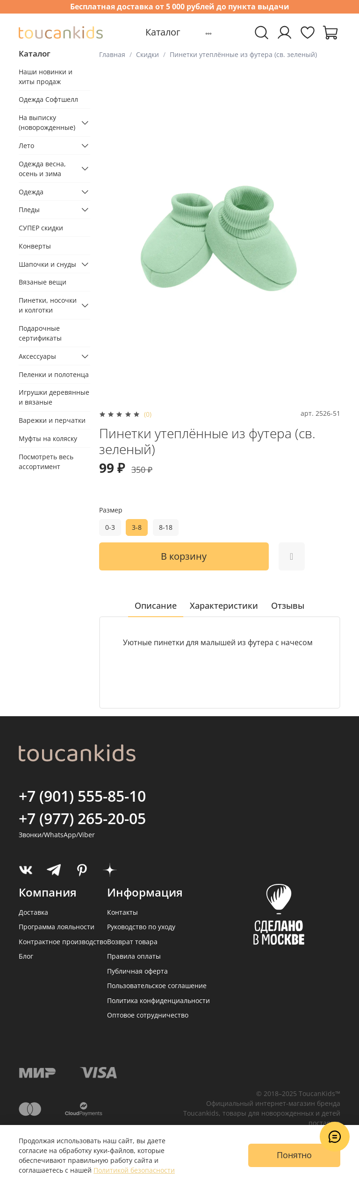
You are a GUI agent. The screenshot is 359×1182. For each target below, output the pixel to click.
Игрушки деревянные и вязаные (54, 397)
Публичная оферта (137, 971)
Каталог (162, 32)
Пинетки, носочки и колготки (48, 305)
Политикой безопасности (134, 1170)
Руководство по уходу (141, 926)
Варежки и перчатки (52, 420)
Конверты (35, 246)
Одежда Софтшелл (48, 99)
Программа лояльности (56, 926)
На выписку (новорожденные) (47, 122)
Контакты (122, 912)
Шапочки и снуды (47, 264)
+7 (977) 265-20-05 (82, 818)
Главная (112, 54)
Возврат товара (132, 941)
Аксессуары (37, 356)
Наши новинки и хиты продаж (45, 76)
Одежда (31, 191)
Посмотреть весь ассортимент (46, 461)
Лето (26, 145)
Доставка (33, 912)
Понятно (294, 1155)
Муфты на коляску (48, 438)
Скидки (147, 54)
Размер (110, 510)
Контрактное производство (63, 941)
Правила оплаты (134, 956)
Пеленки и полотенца (54, 374)
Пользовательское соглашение (157, 985)
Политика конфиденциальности (158, 1000)
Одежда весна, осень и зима (42, 168)
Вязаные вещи (42, 282)
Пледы (29, 209)
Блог (26, 956)
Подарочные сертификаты (40, 333)
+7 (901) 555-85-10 (82, 796)
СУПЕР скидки (41, 227)
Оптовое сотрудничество (147, 1015)
